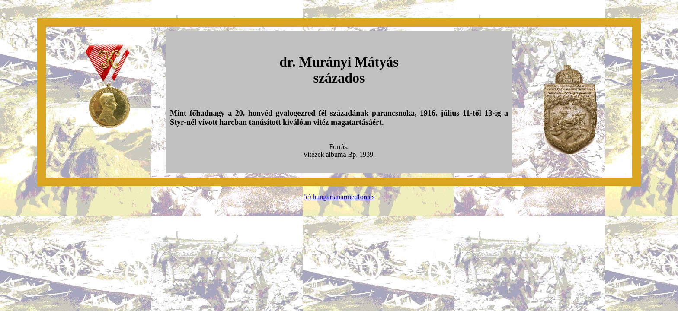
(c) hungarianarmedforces (339, 196)
